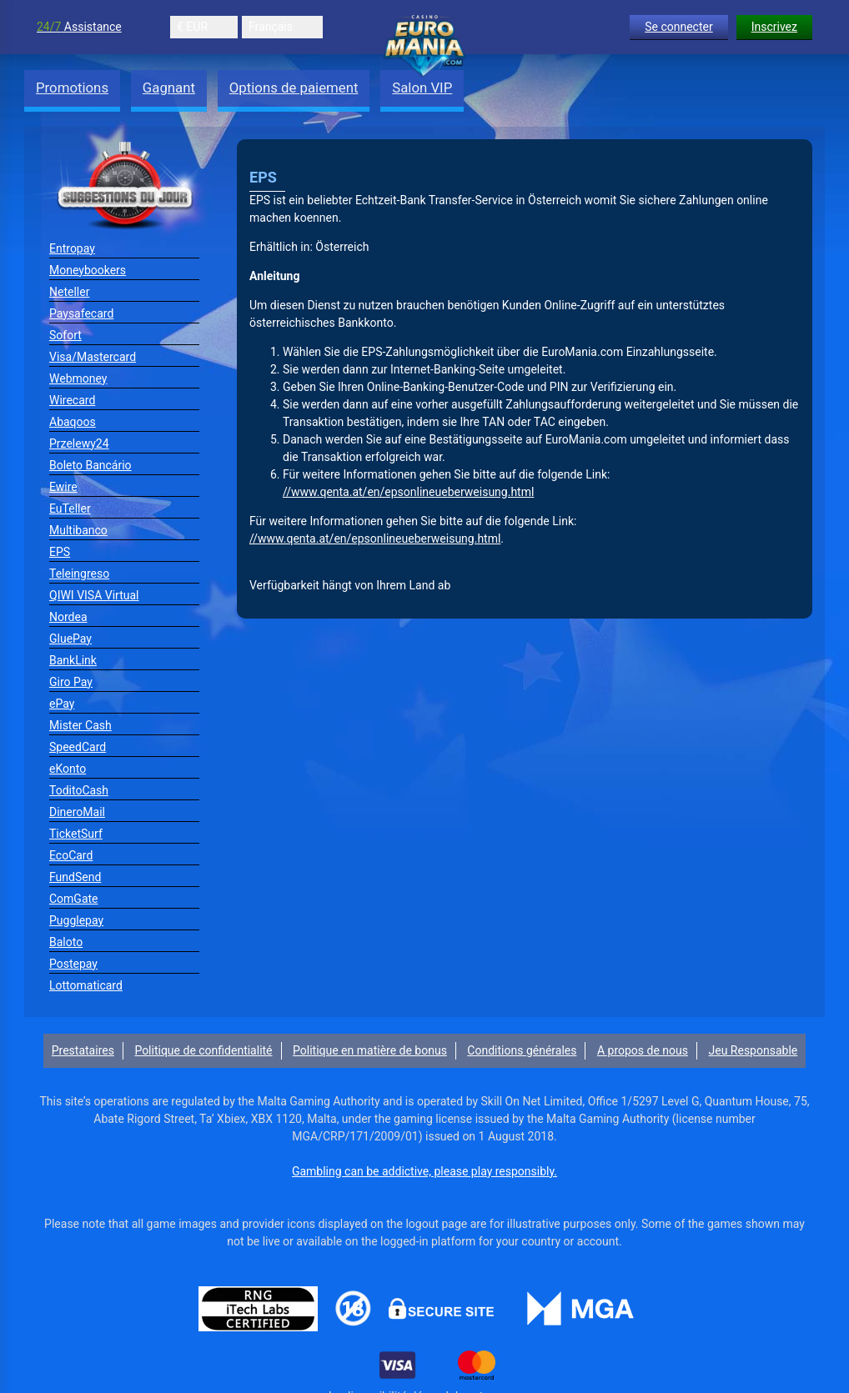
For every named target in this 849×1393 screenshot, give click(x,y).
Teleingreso (79, 573)
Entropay (72, 248)
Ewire (63, 487)
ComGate (73, 898)
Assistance (79, 26)
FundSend (75, 877)
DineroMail (77, 812)
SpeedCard (77, 747)
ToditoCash (78, 790)
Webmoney (78, 378)
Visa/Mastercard (92, 356)
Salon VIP (422, 87)
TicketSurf (76, 833)
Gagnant (169, 87)
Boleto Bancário (90, 465)
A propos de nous (642, 1050)
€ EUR (192, 26)
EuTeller (70, 508)
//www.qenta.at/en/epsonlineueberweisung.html (408, 492)
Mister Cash (80, 725)
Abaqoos (72, 421)
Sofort (65, 335)
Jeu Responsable (753, 1050)
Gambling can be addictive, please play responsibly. (424, 1171)
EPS (59, 552)
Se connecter (678, 26)
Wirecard (72, 400)
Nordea (68, 617)
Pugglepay (76, 920)
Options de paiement (294, 87)
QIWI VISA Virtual (94, 595)
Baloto (66, 942)
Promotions (72, 87)
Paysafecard (81, 313)
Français (271, 26)
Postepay (73, 963)
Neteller (69, 291)
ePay (61, 703)
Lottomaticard (86, 985)
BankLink (73, 660)
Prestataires (83, 1050)
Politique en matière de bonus (370, 1050)
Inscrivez (774, 26)
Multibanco (78, 530)
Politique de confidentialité (203, 1050)
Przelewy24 (79, 443)
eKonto (67, 768)
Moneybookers (87, 270)
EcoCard (71, 855)
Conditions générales (521, 1050)
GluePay (70, 638)
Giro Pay (71, 682)
